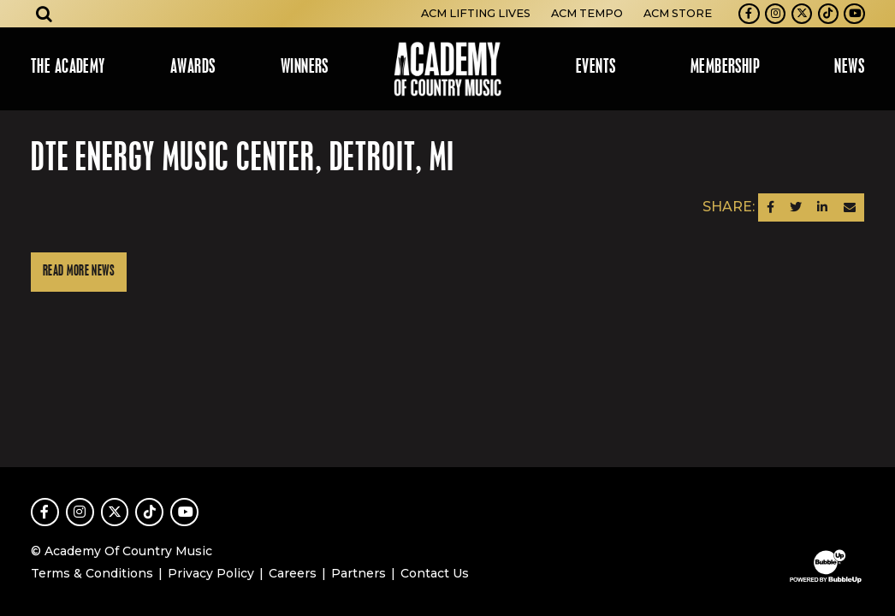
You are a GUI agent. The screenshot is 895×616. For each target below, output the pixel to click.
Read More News (79, 271)
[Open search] (44, 13)
